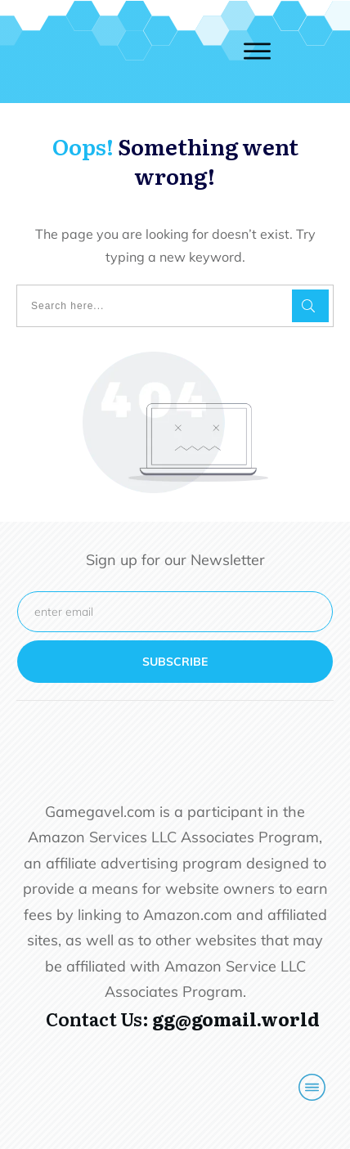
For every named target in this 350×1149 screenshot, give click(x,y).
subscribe (175, 661)
